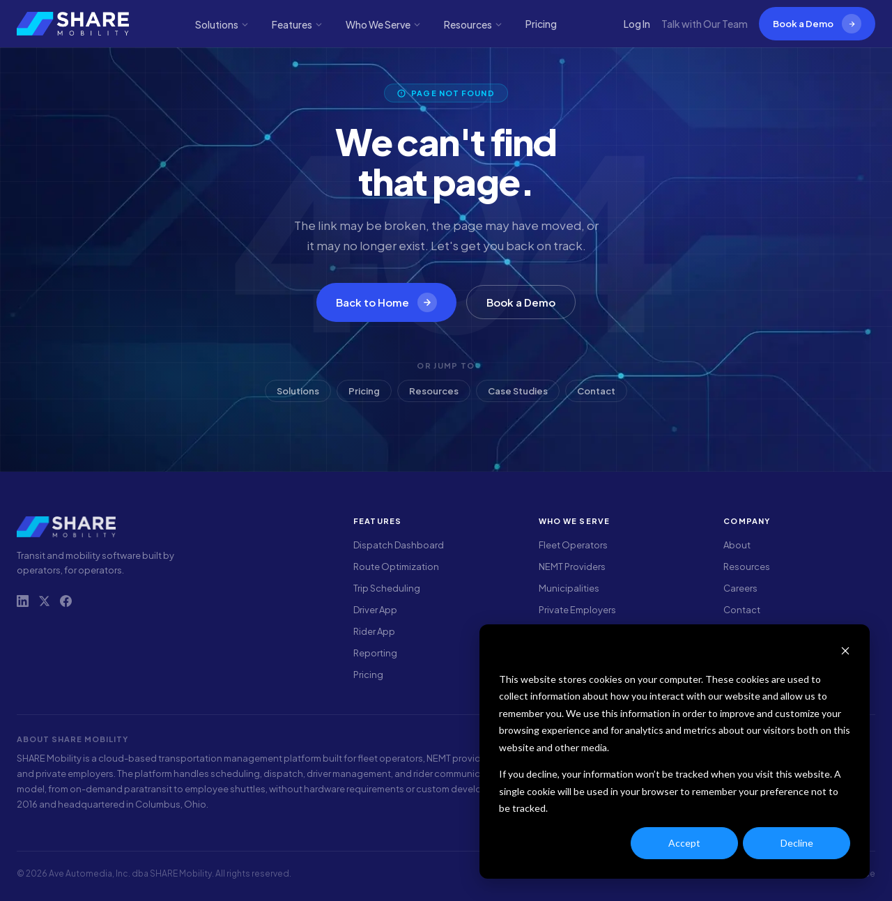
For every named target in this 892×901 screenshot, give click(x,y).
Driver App (375, 609)
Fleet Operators (573, 544)
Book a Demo (817, 23)
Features (297, 24)
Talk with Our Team (704, 23)
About (737, 544)
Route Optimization (396, 566)
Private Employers (577, 609)
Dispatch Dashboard (398, 544)
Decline (796, 843)
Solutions (222, 24)
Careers (740, 588)
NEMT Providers (572, 566)
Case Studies (518, 390)
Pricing (541, 23)
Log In (637, 23)
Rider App (374, 631)
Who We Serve (384, 24)
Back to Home (386, 302)
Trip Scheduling (386, 588)
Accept (684, 843)
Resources (473, 24)
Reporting (375, 653)
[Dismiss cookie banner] (845, 652)
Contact (596, 390)
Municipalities (569, 588)
